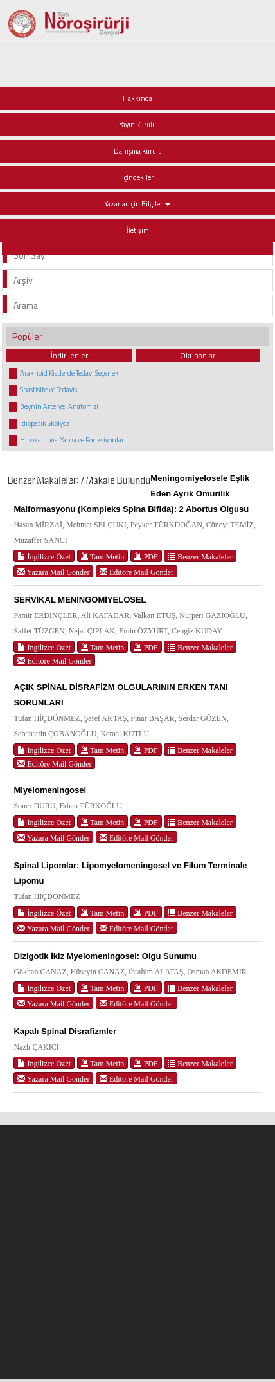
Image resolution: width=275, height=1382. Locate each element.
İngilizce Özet (44, 556)
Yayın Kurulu (138, 125)
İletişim (138, 230)
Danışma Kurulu (138, 151)
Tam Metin (103, 556)
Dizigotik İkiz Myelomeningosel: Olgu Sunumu (105, 956)
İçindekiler (138, 177)
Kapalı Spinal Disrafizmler (64, 1031)
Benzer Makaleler (200, 556)
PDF (146, 556)
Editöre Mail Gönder (136, 572)
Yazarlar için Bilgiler (137, 204)
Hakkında (137, 98)
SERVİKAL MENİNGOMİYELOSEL (79, 600)
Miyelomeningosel (49, 790)
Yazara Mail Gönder (53, 572)
